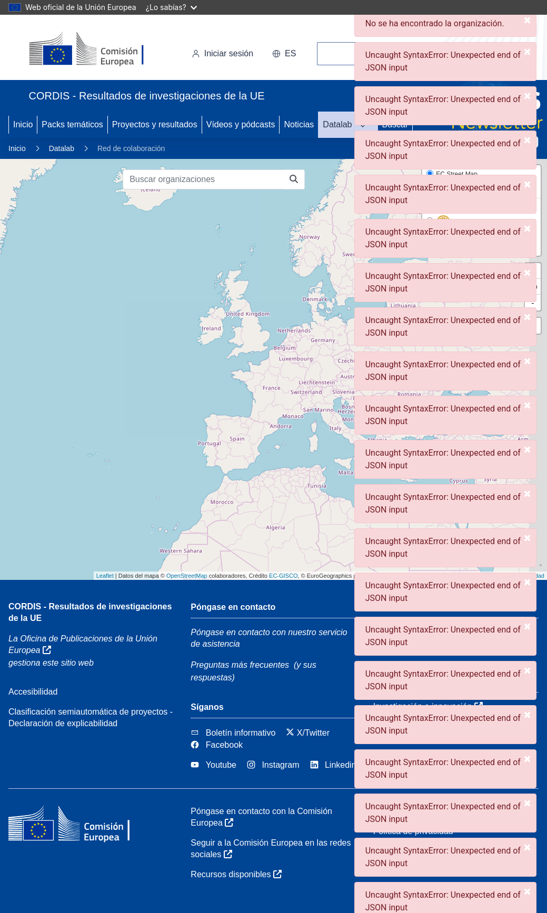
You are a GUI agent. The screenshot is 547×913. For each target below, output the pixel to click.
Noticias (299, 124)
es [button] (284, 53)
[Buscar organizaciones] (203, 179)
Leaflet (105, 576)
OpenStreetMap (186, 576)
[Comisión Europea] (101, 49)
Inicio (23, 124)
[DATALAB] (365, 125)
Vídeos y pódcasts (240, 124)
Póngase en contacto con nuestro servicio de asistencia (269, 638)
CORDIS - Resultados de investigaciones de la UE (90, 612)
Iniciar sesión (222, 53)
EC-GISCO (283, 576)
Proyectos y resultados (154, 124)
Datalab (337, 124)
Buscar (395, 124)
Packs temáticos (72, 124)
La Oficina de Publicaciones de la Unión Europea (82, 644)
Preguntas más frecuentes (240, 664)
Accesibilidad (32, 691)
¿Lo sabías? (171, 7)
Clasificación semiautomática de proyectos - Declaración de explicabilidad (90, 717)
